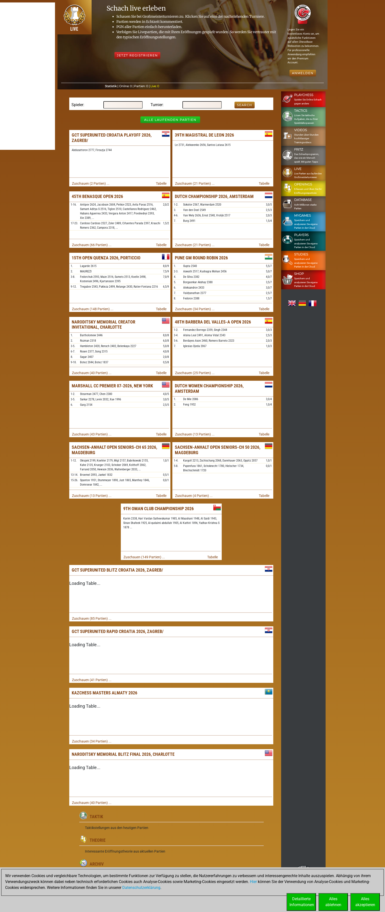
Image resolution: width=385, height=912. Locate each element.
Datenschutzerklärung (141, 887)
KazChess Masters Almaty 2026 (104, 692)
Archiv (97, 864)
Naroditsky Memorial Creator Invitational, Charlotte (103, 324)
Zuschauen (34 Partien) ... (195, 309)
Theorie (98, 840)
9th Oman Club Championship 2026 (158, 508)
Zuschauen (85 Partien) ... (91, 618)
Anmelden (303, 73)
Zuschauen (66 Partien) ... (91, 245)
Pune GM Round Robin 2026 (201, 257)
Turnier (157, 104)
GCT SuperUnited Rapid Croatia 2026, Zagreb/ (118, 631)
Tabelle (161, 183)
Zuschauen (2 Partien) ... (91, 183)
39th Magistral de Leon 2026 (204, 135)
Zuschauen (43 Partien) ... (91, 434)
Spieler (77, 104)
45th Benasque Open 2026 (97, 196)
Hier (253, 881)
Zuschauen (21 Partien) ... (195, 183)
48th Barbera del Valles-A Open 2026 (213, 321)
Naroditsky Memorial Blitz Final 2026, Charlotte (123, 754)
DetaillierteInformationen (301, 902)
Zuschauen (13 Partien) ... (195, 434)
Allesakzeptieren (365, 902)
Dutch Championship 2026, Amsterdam (214, 196)
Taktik (96, 816)
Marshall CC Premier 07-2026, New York (112, 385)
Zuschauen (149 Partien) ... (144, 557)
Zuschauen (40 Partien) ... (91, 373)
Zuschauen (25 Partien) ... (195, 373)
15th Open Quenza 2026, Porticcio (106, 257)
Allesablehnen (333, 902)
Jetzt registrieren (137, 55)
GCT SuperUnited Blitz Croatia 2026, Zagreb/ (117, 570)
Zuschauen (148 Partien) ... (92, 309)
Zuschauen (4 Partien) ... (194, 496)
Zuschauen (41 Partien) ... (91, 680)
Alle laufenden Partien (170, 120)
